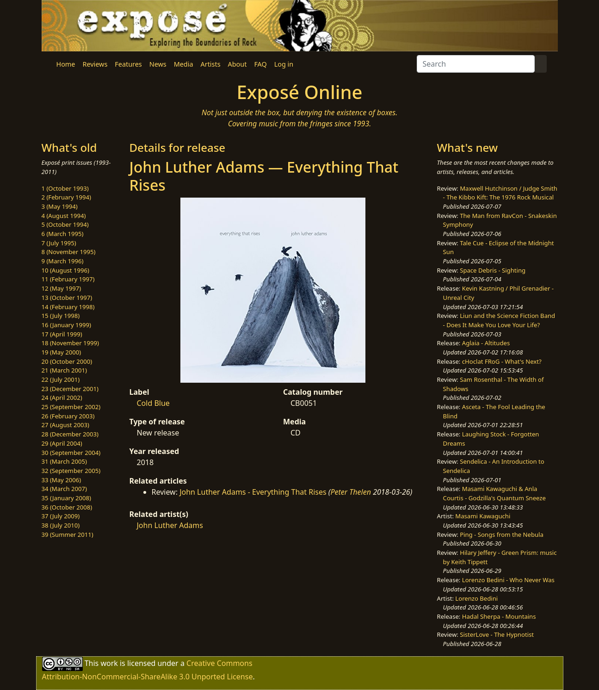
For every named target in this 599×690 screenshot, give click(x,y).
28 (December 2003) (70, 434)
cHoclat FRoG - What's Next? (502, 361)
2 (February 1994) (66, 197)
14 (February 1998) (68, 307)
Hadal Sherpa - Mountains (499, 616)
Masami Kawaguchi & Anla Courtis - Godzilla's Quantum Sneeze (494, 493)
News (158, 64)
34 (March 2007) (64, 489)
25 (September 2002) (71, 407)
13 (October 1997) (67, 297)
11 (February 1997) (68, 279)
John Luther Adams (170, 525)
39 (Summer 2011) (67, 534)
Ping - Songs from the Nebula (501, 534)
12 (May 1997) (61, 288)
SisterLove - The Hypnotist (497, 634)
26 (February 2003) (68, 416)
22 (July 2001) (61, 379)
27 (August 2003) (65, 425)
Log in (283, 64)
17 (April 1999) (62, 334)
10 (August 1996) (65, 270)
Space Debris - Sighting (492, 270)
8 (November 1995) (69, 252)
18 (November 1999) (70, 343)
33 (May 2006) (61, 480)
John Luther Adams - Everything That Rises (252, 492)
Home (65, 64)
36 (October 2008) (67, 507)
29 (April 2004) (62, 443)
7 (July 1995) (59, 243)
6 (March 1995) (63, 234)
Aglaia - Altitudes (486, 343)
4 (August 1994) (64, 215)
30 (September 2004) (71, 452)
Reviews (94, 64)
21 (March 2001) (64, 370)
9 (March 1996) (63, 261)
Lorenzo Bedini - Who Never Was (508, 580)
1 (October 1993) (65, 188)
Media (183, 64)
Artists (211, 64)
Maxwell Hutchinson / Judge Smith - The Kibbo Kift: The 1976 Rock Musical (500, 193)
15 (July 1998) (61, 315)
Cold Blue (153, 403)
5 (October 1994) (65, 224)
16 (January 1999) (66, 325)
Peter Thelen (350, 492)
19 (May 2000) (61, 352)
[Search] (476, 64)
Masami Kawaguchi (482, 516)
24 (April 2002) (62, 397)
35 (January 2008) (66, 498)
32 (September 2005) (71, 470)
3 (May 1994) (60, 206)
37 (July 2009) (61, 516)
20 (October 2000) (67, 361)
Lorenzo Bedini (476, 598)
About (237, 64)
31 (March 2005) (64, 461)
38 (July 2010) (61, 525)
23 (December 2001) (70, 389)
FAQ (260, 64)
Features (128, 64)
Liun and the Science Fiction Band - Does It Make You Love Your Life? (499, 320)
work (108, 663)
